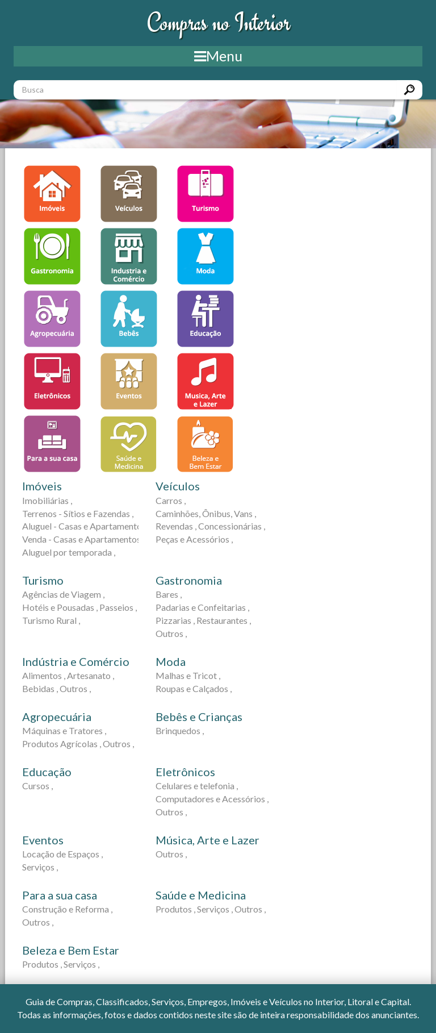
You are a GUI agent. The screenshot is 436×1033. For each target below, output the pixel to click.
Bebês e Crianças (199, 716)
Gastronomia (189, 580)
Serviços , (40, 866)
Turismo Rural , (51, 620)
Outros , (171, 633)
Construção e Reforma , (67, 908)
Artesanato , (90, 675)
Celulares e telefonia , (197, 785)
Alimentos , (43, 675)
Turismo (43, 580)
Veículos (178, 486)
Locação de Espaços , (62, 853)
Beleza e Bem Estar (70, 950)
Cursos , (37, 785)
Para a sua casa (59, 895)
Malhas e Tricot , (188, 675)
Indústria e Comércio (75, 661)
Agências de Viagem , (63, 594)
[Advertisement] (366, 235)
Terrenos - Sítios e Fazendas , (77, 513)
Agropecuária (56, 716)
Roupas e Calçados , (194, 688)
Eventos (43, 840)
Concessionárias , (231, 525)
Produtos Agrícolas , (61, 743)
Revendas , (176, 525)
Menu (218, 55)
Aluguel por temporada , (68, 552)
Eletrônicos (185, 771)
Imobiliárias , (47, 500)
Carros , (171, 500)
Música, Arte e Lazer (207, 840)
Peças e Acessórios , (194, 539)
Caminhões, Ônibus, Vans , (206, 513)
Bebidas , (40, 688)
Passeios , (118, 607)
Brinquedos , (180, 730)
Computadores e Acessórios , (212, 798)
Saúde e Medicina (201, 895)
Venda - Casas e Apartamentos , (83, 539)
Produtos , (175, 908)
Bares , (169, 594)
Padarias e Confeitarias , (202, 607)
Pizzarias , (175, 620)
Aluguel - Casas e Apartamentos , (85, 525)
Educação (47, 771)
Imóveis (42, 486)
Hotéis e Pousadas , (60, 607)
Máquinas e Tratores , (64, 730)
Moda (171, 661)
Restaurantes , (223, 620)
